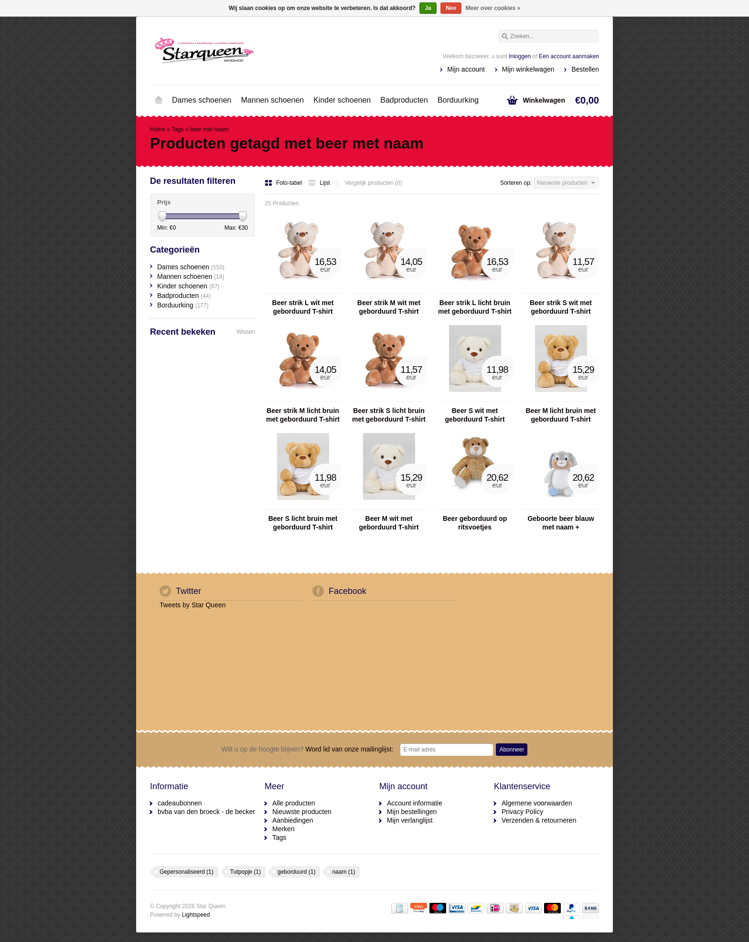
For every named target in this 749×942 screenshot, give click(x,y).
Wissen (245, 331)
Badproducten (404, 100)
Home (158, 100)
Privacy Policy (522, 811)
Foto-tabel (284, 183)
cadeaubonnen (180, 803)
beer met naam (209, 129)
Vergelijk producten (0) (373, 183)
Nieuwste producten (302, 811)
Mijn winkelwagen (528, 69)
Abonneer (511, 749)
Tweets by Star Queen (193, 605)
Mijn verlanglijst (410, 820)
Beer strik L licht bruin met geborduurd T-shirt (475, 307)
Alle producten (293, 803)
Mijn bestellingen (412, 811)
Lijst (319, 183)
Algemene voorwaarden (537, 803)
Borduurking (458, 100)
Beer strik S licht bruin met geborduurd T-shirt (389, 415)
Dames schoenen (202, 100)
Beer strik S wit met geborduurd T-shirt (561, 307)
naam (343, 871)
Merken (283, 829)
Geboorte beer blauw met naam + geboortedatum (560, 523)
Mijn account (466, 69)
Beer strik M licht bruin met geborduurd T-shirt (303, 415)
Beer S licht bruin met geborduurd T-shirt (303, 523)
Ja (428, 8)
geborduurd (296, 871)
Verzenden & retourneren (539, 820)
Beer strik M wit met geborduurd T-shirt (388, 307)
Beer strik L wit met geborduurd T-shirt (303, 307)
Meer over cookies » (493, 8)
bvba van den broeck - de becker (206, 811)
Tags (177, 129)
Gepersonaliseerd (187, 871)
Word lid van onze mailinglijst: (308, 749)
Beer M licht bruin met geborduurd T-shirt (560, 415)
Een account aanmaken (569, 56)
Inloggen (520, 56)
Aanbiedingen (292, 820)
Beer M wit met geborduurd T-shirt (388, 523)
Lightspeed (196, 914)
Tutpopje (245, 871)
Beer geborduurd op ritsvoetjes (475, 523)
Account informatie (414, 803)
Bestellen (585, 69)
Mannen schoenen (272, 100)
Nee (451, 8)
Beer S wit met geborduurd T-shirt (474, 415)
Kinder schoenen (342, 100)
